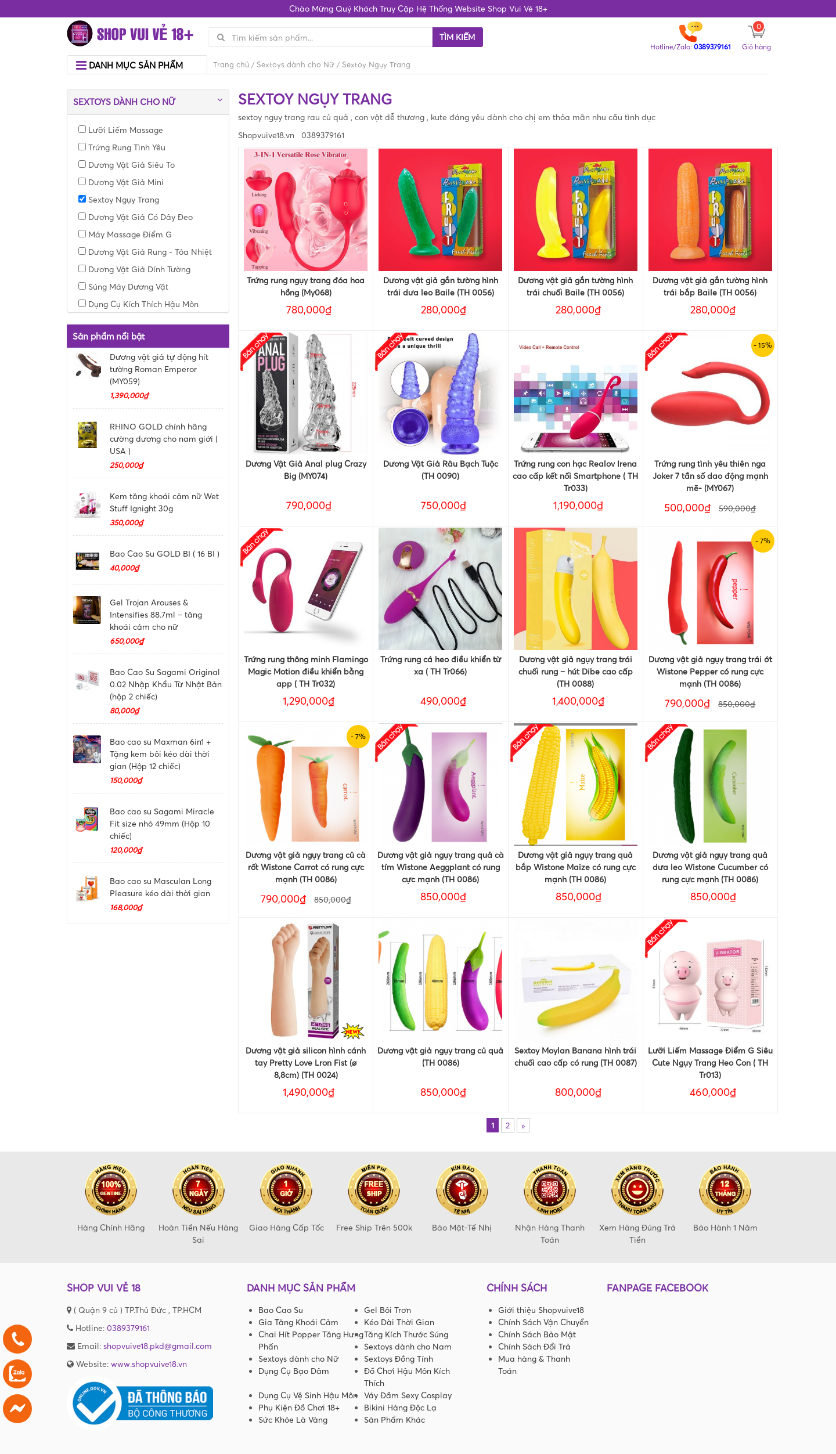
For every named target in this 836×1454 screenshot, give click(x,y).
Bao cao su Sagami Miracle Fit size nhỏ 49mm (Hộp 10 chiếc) (162, 823)
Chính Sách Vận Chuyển (543, 1322)
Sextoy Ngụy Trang (118, 199)
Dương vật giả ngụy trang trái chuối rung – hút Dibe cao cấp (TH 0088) (575, 671)
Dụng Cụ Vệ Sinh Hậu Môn (308, 1395)
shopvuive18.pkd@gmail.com (157, 1346)
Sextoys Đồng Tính (398, 1358)
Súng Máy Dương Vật (123, 286)
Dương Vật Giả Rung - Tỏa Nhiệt (145, 252)
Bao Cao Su (280, 1310)
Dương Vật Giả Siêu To (126, 164)
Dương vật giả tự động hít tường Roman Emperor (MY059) (159, 369)
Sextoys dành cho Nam (408, 1346)
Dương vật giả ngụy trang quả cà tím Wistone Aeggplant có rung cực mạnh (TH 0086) (440, 867)
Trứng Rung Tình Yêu (121, 147)
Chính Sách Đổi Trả (534, 1346)
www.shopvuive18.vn (149, 1364)
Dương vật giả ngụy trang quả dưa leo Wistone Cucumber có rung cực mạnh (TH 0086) (710, 867)
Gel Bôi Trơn (387, 1310)
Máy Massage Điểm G (125, 234)
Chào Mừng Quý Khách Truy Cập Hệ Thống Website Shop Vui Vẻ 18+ (418, 8)
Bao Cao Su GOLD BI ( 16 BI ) (164, 553)
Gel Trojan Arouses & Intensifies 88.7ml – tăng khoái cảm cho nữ (156, 614)
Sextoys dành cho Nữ (295, 64)
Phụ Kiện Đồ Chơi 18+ (299, 1407)
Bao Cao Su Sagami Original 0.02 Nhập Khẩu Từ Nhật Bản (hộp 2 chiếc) (166, 684)
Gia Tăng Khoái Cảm (298, 1322)
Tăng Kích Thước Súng (406, 1334)
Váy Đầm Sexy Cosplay (408, 1395)
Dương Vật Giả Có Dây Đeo (135, 217)
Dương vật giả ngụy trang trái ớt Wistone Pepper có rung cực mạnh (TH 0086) (710, 671)
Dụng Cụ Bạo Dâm (293, 1371)
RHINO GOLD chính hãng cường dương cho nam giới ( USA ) (164, 438)
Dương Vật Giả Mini (121, 182)
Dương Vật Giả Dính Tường (134, 269)
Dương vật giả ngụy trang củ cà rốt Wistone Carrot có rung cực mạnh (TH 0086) (306, 867)
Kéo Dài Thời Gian (399, 1322)
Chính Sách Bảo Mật (537, 1334)
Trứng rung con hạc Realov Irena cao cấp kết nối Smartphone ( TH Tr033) (575, 476)
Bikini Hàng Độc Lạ (400, 1407)
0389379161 (128, 1328)
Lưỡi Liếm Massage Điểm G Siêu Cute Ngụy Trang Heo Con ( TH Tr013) (710, 1062)
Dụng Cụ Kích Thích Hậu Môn (138, 304)
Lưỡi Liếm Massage (120, 130)
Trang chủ (231, 64)
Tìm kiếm (457, 37)
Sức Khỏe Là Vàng (292, 1419)
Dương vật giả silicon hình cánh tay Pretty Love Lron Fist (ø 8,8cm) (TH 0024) (306, 1062)
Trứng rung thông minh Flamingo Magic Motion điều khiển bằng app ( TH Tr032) (306, 671)
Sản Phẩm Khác (394, 1419)
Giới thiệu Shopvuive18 (541, 1310)
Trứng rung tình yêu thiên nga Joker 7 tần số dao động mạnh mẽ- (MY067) (710, 476)
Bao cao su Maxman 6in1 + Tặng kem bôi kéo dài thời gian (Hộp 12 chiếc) (160, 754)
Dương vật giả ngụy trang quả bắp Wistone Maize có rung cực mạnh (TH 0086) (576, 867)
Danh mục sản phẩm (129, 65)
